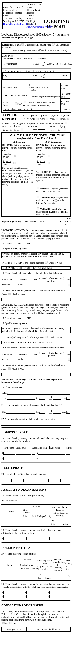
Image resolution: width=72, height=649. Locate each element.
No (5, 623)
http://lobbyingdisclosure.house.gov (19, 24)
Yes (12, 623)
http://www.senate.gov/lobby (39, 26)
